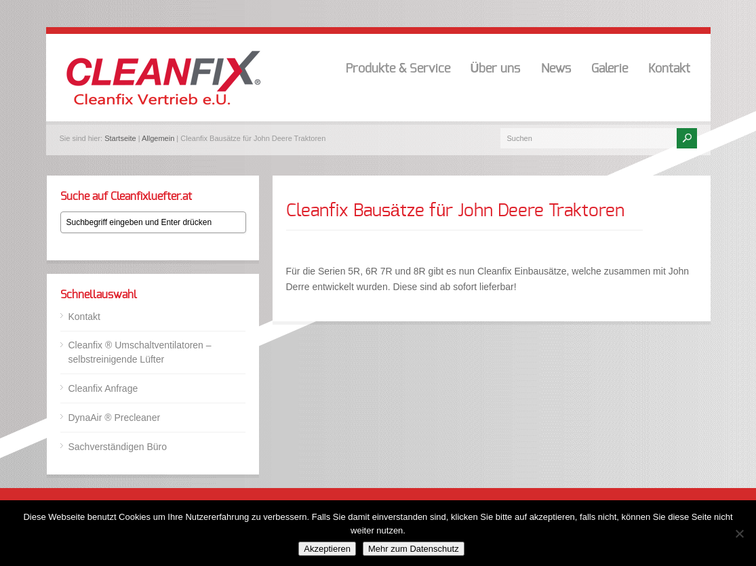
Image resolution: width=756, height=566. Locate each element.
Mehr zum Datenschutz (413, 549)
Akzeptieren (327, 549)
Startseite (120, 138)
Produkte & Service (398, 69)
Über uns (496, 69)
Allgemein (158, 138)
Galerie (609, 69)
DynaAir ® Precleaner (114, 417)
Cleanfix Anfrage (103, 388)
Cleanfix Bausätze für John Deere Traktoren (455, 211)
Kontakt (669, 69)
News (556, 69)
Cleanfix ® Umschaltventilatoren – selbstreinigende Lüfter (140, 352)
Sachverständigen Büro (117, 446)
